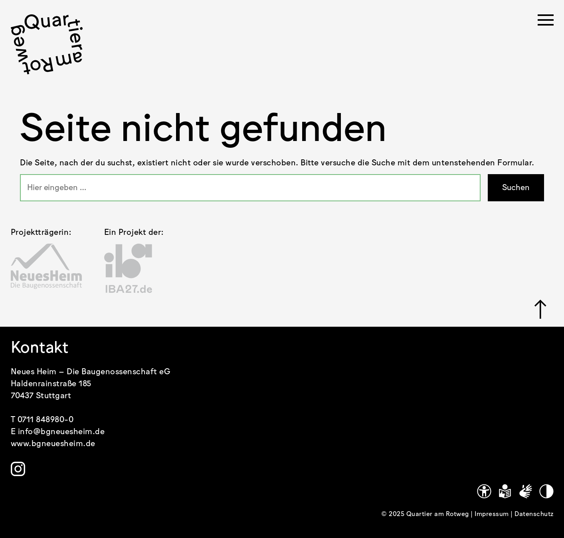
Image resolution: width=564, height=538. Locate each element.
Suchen (516, 187)
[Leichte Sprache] (505, 491)
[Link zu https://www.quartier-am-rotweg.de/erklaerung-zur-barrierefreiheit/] (484, 491)
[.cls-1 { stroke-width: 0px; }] (47, 44)
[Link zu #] (540, 309)
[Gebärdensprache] (525, 491)
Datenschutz (534, 514)
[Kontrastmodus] (546, 491)
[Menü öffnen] (546, 22)
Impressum (493, 514)
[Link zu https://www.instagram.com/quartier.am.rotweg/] (18, 469)
